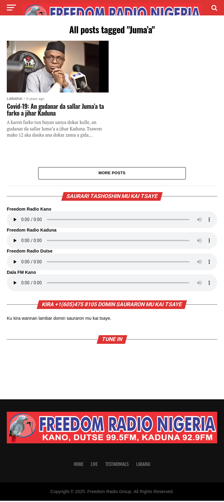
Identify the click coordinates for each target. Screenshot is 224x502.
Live (94, 465)
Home (78, 465)
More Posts (112, 173)
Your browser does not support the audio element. (112, 220)
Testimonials (117, 465)
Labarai (143, 465)
